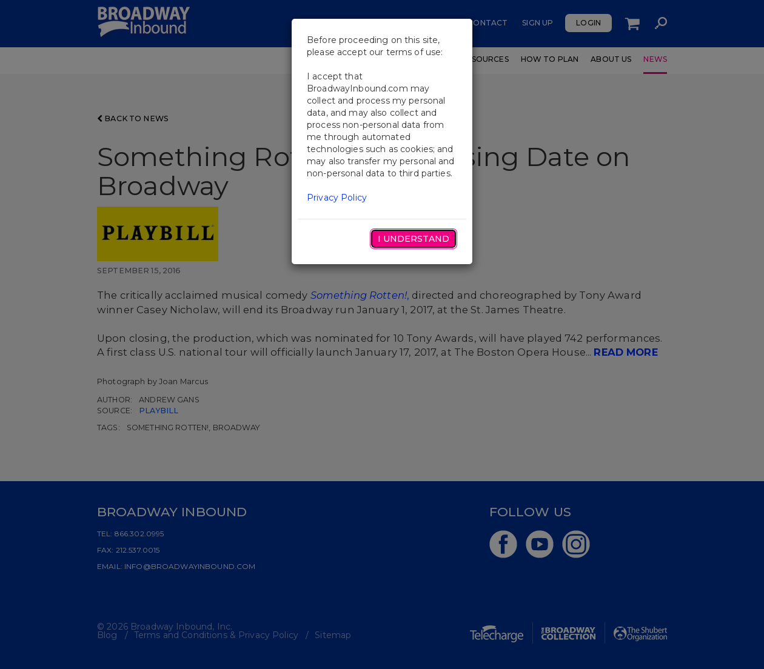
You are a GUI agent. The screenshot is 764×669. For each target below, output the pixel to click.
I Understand (413, 238)
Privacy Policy (337, 197)
